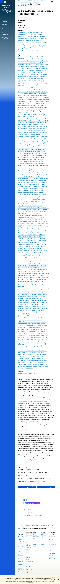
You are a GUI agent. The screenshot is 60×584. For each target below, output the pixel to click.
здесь (31, 578)
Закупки (19, 556)
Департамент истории (27, 527)
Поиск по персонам (4, 25)
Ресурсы (43, 533)
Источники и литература (5, 37)
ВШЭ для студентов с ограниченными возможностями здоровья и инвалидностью (21, 562)
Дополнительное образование (29, 562)
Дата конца (21, 25)
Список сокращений (5, 33)
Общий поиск (5, 17)
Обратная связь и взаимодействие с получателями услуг (29, 569)
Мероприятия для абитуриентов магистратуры (28, 543)
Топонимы (20, 30)
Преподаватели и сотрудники (21, 547)
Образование (29, 533)
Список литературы (46, 487)
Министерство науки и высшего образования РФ (52, 539)
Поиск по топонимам (4, 20)
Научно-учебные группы (35, 544)
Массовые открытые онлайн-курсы (52, 557)
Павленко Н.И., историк (29, 140)
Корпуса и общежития (20, 554)
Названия (20, 371)
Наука (35, 533)
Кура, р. (28, 48)
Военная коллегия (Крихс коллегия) (27, 373)
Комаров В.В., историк (37, 171)
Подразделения (21, 544)
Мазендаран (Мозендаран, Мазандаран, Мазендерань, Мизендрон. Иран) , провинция (31, 50)
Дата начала (21, 20)
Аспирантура (28, 564)
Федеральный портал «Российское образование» (52, 551)
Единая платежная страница (20, 573)
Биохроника (20, 528)
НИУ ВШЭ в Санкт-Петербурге (24, 525)
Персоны (20, 55)
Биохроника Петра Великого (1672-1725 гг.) (43, 527)
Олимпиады (27, 550)
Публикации (43, 536)
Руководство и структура (21, 542)
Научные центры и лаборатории (36, 540)
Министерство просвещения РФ (52, 546)
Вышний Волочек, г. (29, 46)
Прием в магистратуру (28, 556)
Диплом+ (27, 559)
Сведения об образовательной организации (21, 538)
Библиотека (43, 534)
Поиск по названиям (4, 29)
